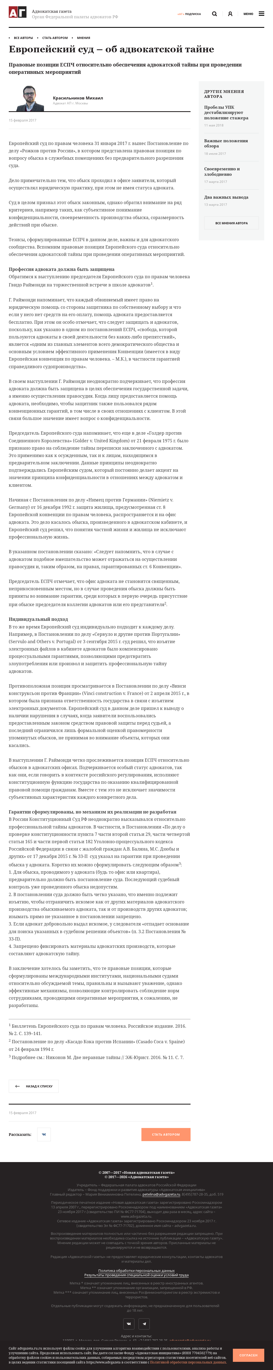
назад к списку (33, 1086)
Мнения (83, 38)
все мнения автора (231, 223)
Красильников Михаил (78, 98)
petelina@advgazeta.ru (161, 1194)
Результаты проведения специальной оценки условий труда (136, 1274)
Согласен (248, 1355)
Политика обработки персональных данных (136, 1270)
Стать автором (55, 38)
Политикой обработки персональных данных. (188, 1362)
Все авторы (23, 38)
